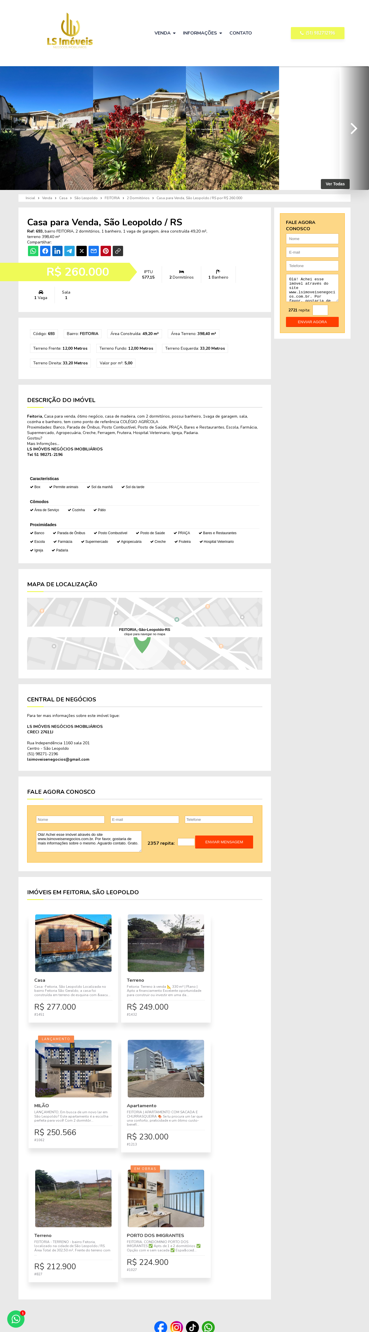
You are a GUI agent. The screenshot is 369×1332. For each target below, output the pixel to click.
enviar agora (312, 326)
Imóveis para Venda (188, 1265)
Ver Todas (335, 184)
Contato (240, 33)
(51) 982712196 (317, 33)
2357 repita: (161, 843)
